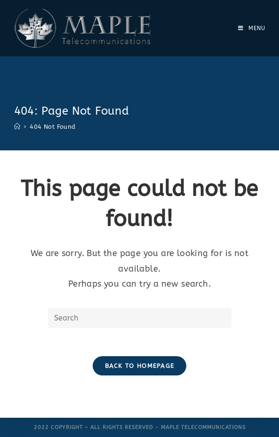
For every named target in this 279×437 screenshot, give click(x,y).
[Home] (17, 126)
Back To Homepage (140, 365)
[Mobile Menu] (251, 28)
